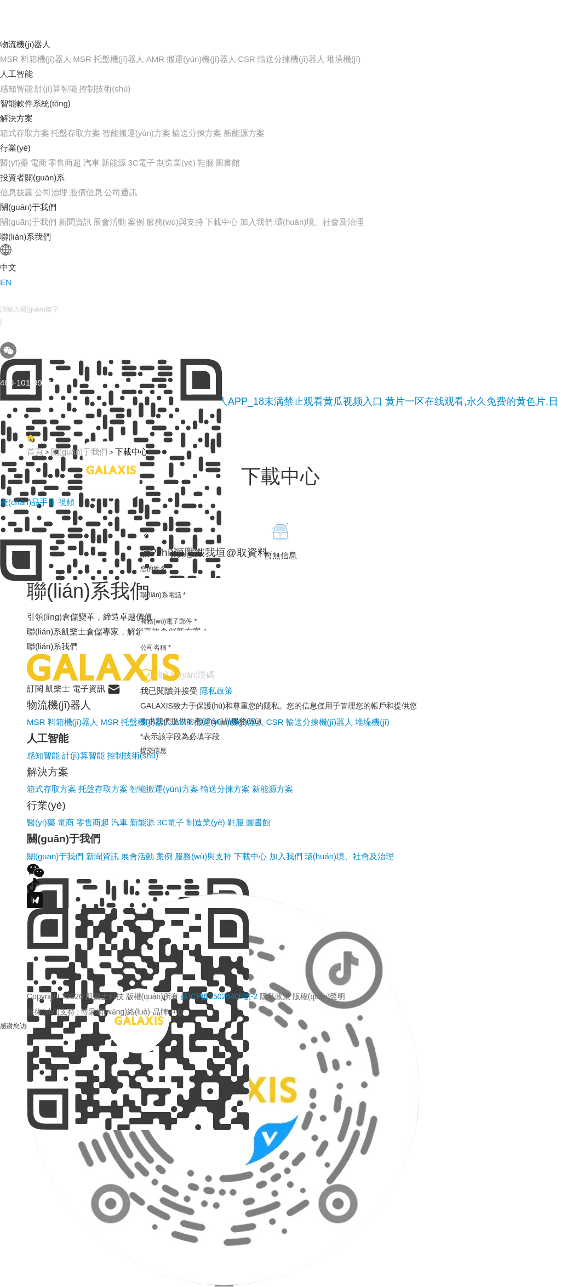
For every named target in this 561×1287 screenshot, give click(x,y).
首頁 (35, 451)
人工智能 (16, 73)
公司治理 (51, 192)
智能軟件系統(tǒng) (35, 103)
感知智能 (16, 88)
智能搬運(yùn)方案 (136, 133)
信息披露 (16, 192)
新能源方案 (244, 133)
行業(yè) (15, 147)
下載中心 (221, 221)
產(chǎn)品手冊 (29, 502)
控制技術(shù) (104, 88)
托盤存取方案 (75, 133)
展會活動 (109, 221)
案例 (136, 221)
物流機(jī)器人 (25, 44)
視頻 (66, 502)
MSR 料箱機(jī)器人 (35, 59)
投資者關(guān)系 (32, 177)
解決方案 (16, 118)
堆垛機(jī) (344, 59)
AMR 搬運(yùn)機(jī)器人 (191, 59)
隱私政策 (275, 996)
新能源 (113, 162)
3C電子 (141, 162)
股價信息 (86, 192)
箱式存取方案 (24, 133)
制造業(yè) (176, 162)
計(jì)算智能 (56, 88)
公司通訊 (120, 192)
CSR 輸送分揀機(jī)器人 (281, 59)
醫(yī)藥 (14, 162)
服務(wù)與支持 (174, 221)
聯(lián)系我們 (25, 236)
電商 (38, 162)
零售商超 (64, 162)
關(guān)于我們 (28, 207)
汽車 (91, 162)
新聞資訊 (75, 221)
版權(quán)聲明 (319, 996)
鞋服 (205, 162)
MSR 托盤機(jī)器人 (108, 59)
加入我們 (256, 221)
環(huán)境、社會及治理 (349, 856)
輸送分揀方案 (196, 133)
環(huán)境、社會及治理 (319, 221)
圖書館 (227, 162)
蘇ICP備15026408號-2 (219, 996)
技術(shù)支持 (51, 1011)
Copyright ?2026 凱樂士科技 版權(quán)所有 (186, 996)
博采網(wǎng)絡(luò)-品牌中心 (132, 1011)
